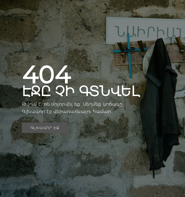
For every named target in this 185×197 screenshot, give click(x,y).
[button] (44, 128)
